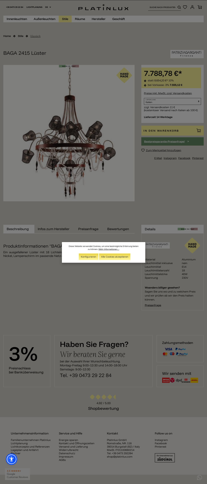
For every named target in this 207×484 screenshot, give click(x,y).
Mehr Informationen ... (109, 249)
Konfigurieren (88, 256)
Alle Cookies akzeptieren (114, 256)
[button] (11, 459)
